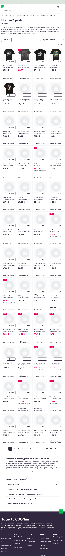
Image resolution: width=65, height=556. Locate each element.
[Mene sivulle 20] (34, 449)
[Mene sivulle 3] (18, 449)
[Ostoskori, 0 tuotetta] (58, 7)
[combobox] (32, 10)
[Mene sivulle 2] (14, 449)
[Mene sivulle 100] (46, 449)
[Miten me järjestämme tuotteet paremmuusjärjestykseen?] (40, 39)
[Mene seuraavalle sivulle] (59, 449)
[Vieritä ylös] (61, 511)
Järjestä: (45, 40)
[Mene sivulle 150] (50, 449)
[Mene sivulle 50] (38, 449)
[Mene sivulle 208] (55, 449)
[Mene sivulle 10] (30, 449)
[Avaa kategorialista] (62, 7)
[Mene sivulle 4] (22, 449)
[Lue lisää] (32, 472)
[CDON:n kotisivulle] (2, 7)
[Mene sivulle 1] (10, 449)
